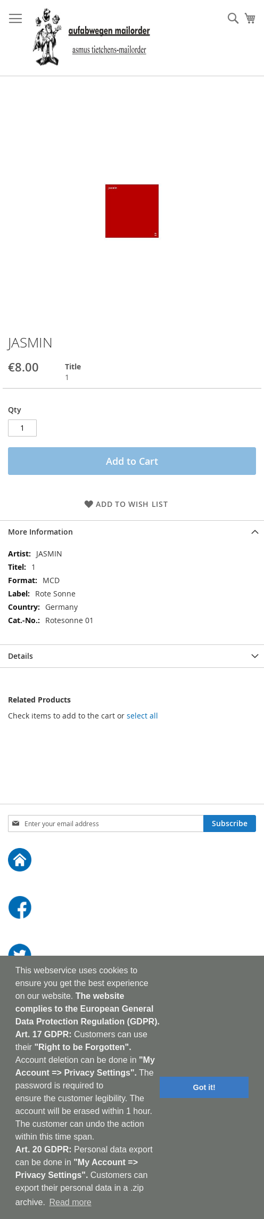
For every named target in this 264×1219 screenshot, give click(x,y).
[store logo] (91, 38)
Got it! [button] (204, 1087)
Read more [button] (70, 1202)
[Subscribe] (229, 823)
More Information (40, 532)
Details (20, 656)
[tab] (132, 531)
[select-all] (142, 716)
